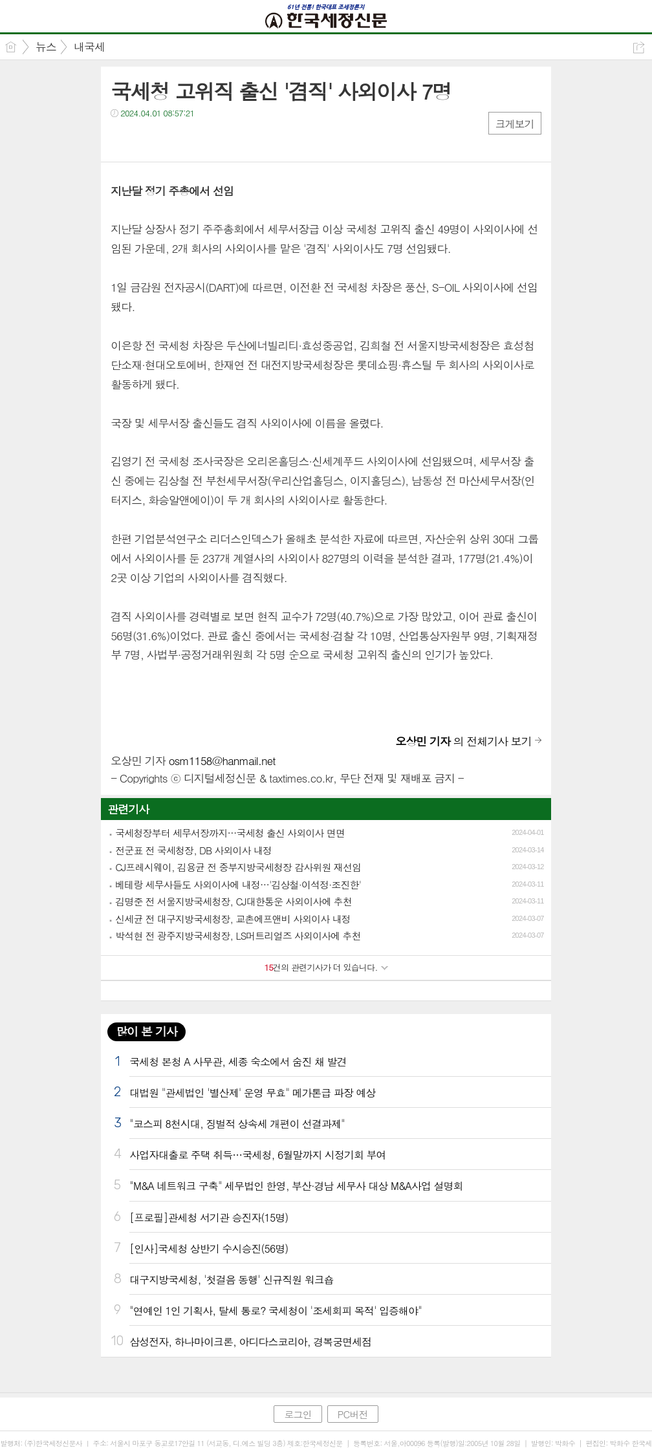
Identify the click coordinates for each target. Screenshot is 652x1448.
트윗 (147, 139)
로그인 (297, 1414)
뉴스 (46, 46)
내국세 (89, 46)
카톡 (173, 139)
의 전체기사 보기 (463, 741)
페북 (122, 139)
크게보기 (514, 123)
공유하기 (638, 47)
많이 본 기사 (146, 1031)
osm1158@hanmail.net (221, 760)
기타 (199, 139)
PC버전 (353, 1414)
